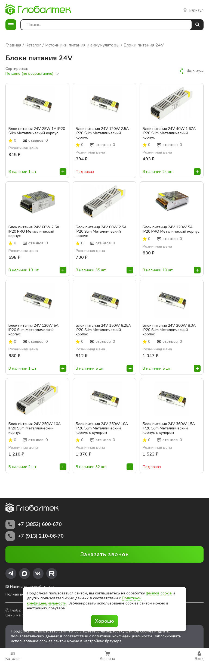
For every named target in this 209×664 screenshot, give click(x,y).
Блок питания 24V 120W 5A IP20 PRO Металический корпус (171, 229)
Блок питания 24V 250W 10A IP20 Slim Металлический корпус (34, 428)
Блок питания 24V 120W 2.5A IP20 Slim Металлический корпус (102, 133)
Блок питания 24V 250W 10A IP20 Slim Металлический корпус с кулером (102, 428)
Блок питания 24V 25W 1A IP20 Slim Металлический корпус (36, 131)
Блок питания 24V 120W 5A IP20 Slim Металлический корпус (33, 329)
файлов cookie (159, 593)
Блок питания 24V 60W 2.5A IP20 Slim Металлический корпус (101, 231)
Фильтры (191, 71)
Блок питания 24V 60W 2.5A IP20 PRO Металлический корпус (33, 231)
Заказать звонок (105, 554)
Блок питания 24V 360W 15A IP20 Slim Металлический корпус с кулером (169, 428)
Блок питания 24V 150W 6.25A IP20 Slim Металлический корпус (103, 329)
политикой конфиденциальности (122, 636)
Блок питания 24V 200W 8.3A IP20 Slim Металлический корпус (169, 329)
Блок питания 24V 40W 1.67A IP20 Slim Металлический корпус (169, 133)
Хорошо (104, 621)
